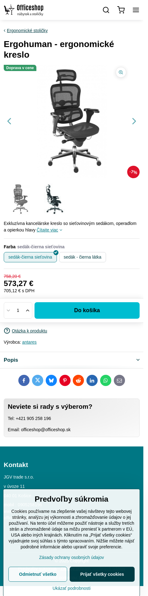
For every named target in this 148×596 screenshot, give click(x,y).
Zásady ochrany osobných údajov (71, 579)
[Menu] (135, 10)
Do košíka (87, 310)
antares (29, 342)
